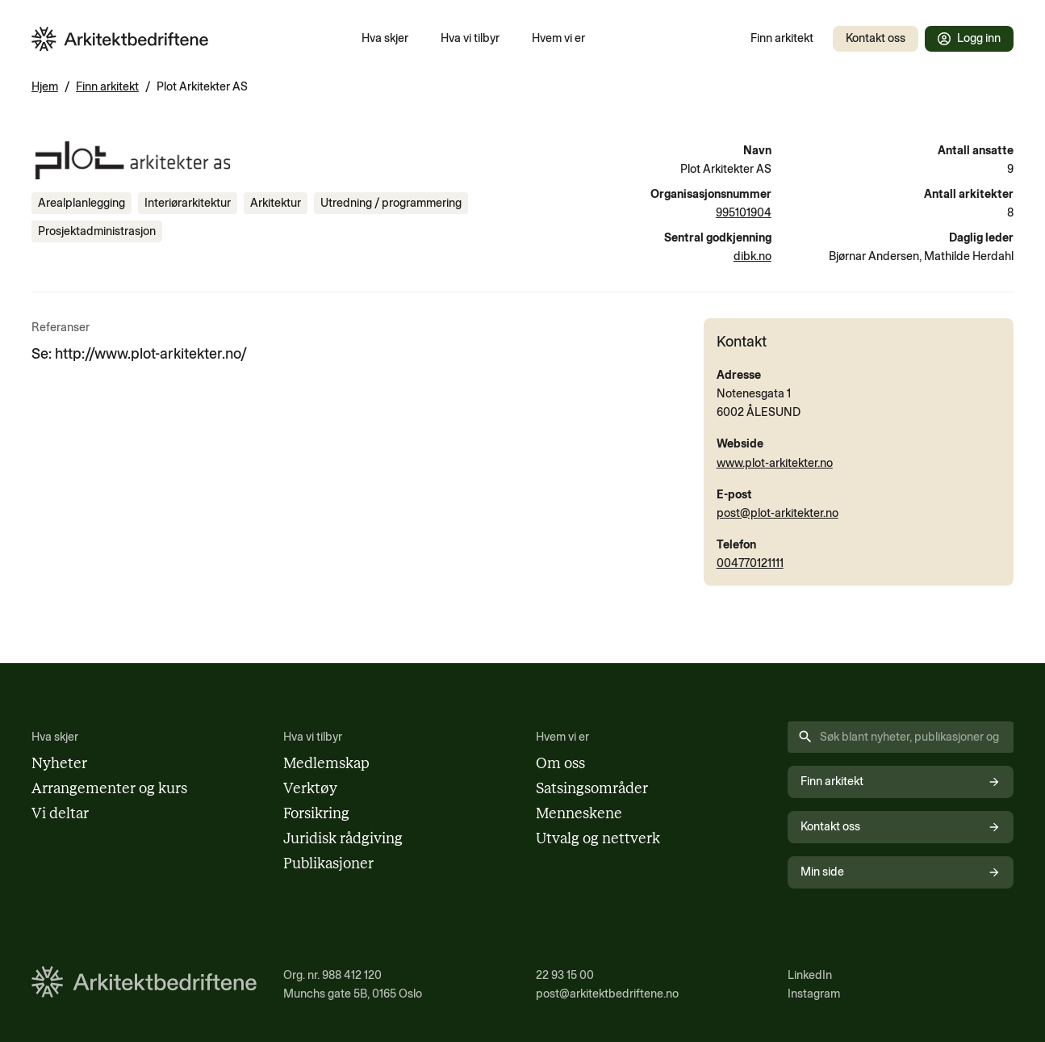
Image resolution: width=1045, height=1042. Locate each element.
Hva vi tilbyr (470, 38)
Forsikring (316, 813)
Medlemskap (326, 763)
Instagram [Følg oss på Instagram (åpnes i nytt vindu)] (814, 993)
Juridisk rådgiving (343, 838)
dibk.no (752, 256)
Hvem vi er (558, 38)
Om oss (560, 763)
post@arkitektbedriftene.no (607, 993)
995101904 (743, 212)
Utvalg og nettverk (598, 838)
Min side (900, 871)
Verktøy (310, 788)
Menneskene (579, 813)
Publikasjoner (328, 863)
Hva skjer (385, 38)
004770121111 (750, 563)
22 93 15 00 (565, 975)
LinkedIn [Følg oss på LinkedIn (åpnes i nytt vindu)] (810, 975)
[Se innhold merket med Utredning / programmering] (391, 203)
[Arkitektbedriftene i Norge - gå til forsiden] (120, 39)
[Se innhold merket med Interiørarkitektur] (187, 203)
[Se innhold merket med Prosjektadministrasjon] (96, 231)
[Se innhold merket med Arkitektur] (275, 203)
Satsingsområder (592, 788)
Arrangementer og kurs (109, 788)
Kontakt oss (875, 38)
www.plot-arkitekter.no (775, 463)
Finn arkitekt (781, 38)
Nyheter (59, 763)
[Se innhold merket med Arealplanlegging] (81, 203)
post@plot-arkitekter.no (777, 513)
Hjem (44, 86)
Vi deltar (60, 813)
